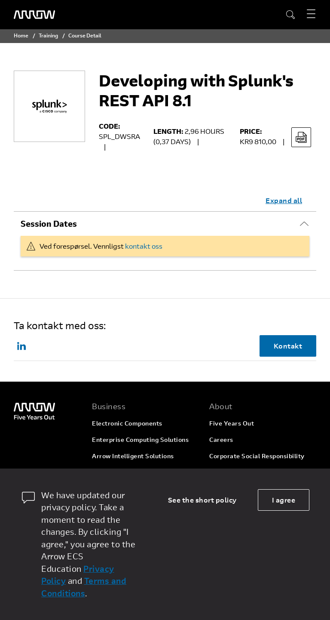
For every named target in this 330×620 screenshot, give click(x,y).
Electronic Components (127, 423)
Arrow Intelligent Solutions (133, 456)
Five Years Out (231, 423)
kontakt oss (143, 245)
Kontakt (288, 345)
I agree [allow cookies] (284, 499)
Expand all (284, 200)
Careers (221, 439)
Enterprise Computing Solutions (140, 439)
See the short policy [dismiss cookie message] (202, 499)
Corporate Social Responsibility (257, 456)
